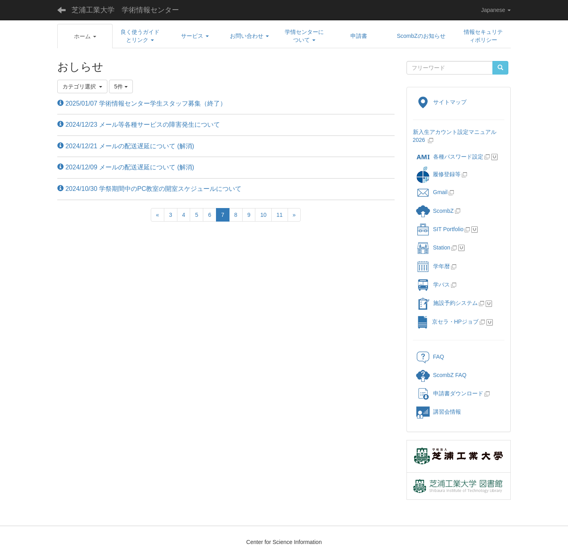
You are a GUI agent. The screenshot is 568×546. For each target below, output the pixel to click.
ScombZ (443, 211)
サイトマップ (441, 102)
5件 (121, 86)
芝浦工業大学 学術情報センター (125, 10)
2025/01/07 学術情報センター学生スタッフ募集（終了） (141, 103)
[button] (85, 36)
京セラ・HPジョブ (447, 321)
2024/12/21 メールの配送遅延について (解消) (125, 146)
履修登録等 (438, 174)
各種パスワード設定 (449, 156)
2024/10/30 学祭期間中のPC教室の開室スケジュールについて (149, 188)
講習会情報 (438, 412)
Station (433, 247)
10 (263, 215)
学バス (433, 284)
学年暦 (433, 266)
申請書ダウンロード (449, 393)
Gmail (432, 192)
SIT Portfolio (440, 229)
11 (279, 215)
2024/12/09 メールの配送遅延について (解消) (125, 167)
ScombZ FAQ (441, 375)
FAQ (430, 357)
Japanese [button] (496, 10)
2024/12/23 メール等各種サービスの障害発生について (138, 124)
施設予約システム (447, 303)
